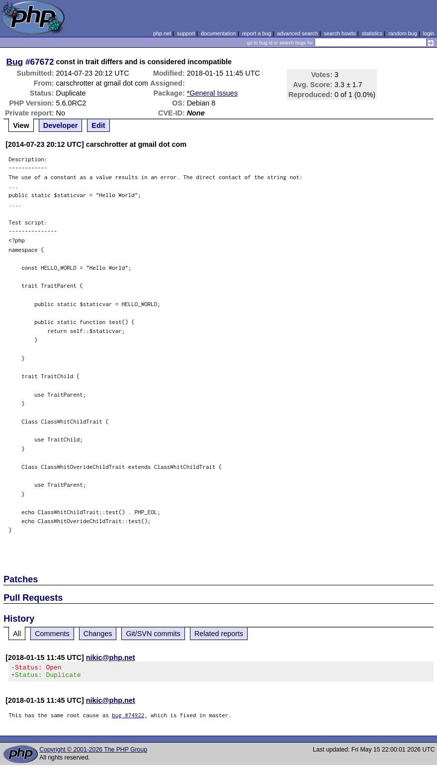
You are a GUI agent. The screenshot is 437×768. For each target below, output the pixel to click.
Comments (52, 634)
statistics (372, 33)
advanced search (297, 33)
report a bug (256, 33)
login (429, 33)
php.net (162, 33)
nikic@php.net (110, 657)
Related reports (218, 634)
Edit (98, 125)
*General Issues (212, 93)
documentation (218, 33)
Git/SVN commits (153, 634)
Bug (14, 62)
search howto (339, 33)
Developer (60, 125)
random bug (402, 33)
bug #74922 (128, 718)
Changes (98, 634)
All (17, 634)
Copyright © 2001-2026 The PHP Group (93, 752)
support (186, 33)
